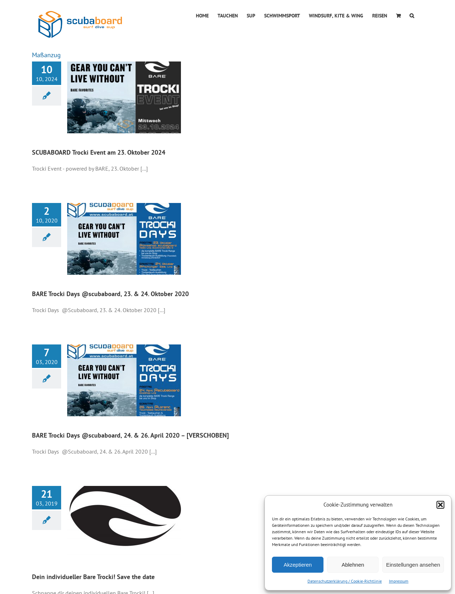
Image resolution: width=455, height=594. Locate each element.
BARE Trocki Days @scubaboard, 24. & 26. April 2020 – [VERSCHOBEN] (130, 435)
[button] (440, 504)
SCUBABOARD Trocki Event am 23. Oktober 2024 (98, 152)
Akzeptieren (298, 565)
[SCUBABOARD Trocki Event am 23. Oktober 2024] (124, 97)
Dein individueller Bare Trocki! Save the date (93, 577)
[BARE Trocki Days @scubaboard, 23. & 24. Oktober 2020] (124, 239)
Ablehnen (353, 565)
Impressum (398, 581)
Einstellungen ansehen (413, 565)
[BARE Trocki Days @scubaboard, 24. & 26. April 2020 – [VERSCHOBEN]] (124, 380)
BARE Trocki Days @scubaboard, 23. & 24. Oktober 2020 (110, 294)
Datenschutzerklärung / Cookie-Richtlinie (344, 581)
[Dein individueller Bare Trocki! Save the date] (124, 522)
